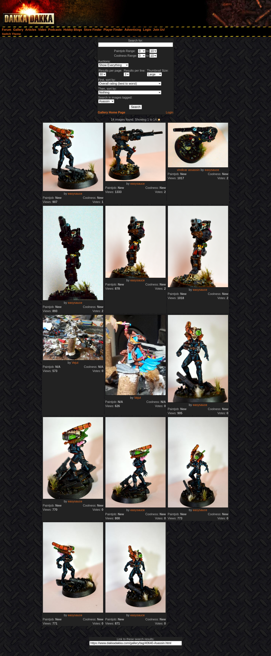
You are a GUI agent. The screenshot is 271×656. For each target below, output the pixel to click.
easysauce (75, 193)
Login (169, 112)
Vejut (75, 362)
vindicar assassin (188, 169)
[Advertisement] (220, 12)
